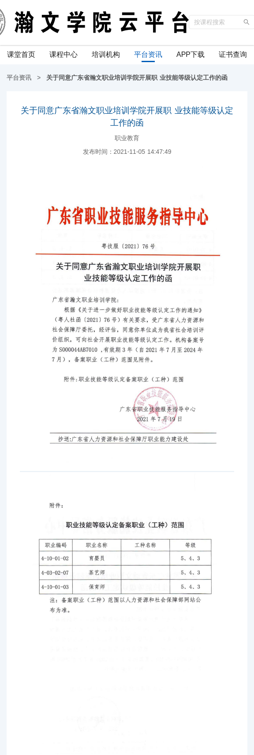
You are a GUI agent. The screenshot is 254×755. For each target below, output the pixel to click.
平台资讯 (20, 77)
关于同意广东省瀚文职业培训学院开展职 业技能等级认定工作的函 (136, 77)
